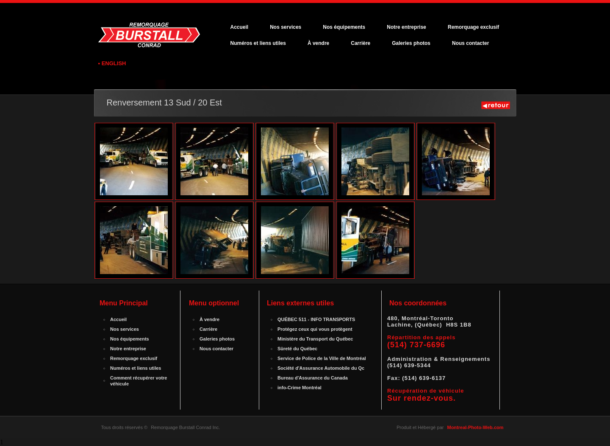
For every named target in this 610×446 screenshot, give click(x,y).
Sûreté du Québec (297, 348)
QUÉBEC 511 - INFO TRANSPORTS (316, 319)
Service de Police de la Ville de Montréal (321, 358)
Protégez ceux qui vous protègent (314, 329)
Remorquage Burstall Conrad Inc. (185, 427)
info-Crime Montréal (299, 387)
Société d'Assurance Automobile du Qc (320, 368)
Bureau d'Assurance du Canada (312, 377)
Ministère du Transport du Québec (315, 338)
